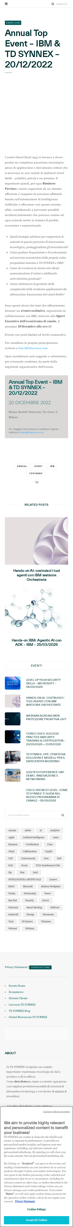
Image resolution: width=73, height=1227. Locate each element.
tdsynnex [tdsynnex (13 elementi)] (46, 921)
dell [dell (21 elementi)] (59, 858)
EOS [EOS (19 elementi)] (10, 865)
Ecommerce (16, 992)
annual (22, 466)
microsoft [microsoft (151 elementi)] (28, 886)
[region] (36, 1166)
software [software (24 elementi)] (55, 907)
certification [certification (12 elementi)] (32, 844)
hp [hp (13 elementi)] (10, 872)
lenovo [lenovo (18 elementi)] (53, 879)
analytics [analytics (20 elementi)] (55, 830)
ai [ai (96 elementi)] (41, 830)
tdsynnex (35, 473)
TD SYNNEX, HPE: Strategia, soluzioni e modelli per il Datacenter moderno (46, 758)
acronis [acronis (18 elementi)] (12, 830)
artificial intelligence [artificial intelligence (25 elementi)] (33, 837)
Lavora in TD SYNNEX (22, 1005)
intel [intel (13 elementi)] (35, 872)
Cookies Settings (40, 967)
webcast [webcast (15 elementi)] (12, 928)
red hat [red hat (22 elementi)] (12, 900)
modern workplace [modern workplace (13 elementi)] (51, 886)
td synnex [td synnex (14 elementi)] (27, 921)
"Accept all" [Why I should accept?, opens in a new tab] (27, 1163)
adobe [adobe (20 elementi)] (28, 830)
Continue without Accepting (56, 1111)
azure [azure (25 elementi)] (56, 837)
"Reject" (9, 1193)
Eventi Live (13, 23)
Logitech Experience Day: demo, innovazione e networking (45, 776)
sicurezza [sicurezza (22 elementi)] (13, 907)
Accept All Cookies (36, 1220)
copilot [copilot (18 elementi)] (48, 851)
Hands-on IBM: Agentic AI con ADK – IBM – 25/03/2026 (36, 642)
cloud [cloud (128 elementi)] (11, 851)
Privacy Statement (16, 967)
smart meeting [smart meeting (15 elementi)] (34, 907)
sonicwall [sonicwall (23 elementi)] (13, 914)
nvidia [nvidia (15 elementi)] (11, 893)
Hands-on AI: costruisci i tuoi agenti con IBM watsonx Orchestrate (36, 575)
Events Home (17, 986)
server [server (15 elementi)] (45, 900)
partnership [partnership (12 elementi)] (30, 893)
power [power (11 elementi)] (47, 893)
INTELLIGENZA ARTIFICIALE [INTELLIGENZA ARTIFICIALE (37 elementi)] (24, 879)
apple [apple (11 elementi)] (11, 837)
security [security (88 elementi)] (29, 900)
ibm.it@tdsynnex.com (32, 348)
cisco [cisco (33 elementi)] (50, 844)
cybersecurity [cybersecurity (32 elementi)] (28, 858)
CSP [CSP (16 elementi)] (10, 858)
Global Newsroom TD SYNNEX (28, 1017)
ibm (52, 466)
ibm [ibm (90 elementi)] (22, 872)
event (38, 466)
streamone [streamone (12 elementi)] (48, 914)
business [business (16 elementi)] (13, 844)
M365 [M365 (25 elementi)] (11, 886)
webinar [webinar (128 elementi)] (29, 928)
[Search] (53, 4)
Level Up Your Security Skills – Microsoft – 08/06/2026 (43, 683)
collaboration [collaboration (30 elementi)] (30, 851)
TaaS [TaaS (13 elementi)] (10, 921)
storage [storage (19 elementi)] (30, 914)
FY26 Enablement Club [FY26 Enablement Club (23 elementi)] (48, 865)
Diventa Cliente (18, 998)
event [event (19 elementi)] (24, 865)
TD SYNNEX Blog (19, 1011)
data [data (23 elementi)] (46, 858)
